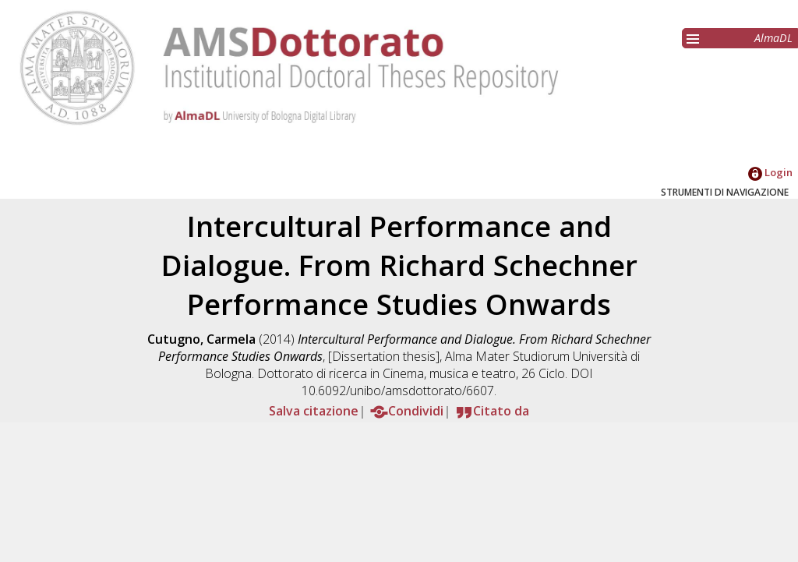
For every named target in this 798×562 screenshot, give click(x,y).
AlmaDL (773, 37)
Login (770, 172)
